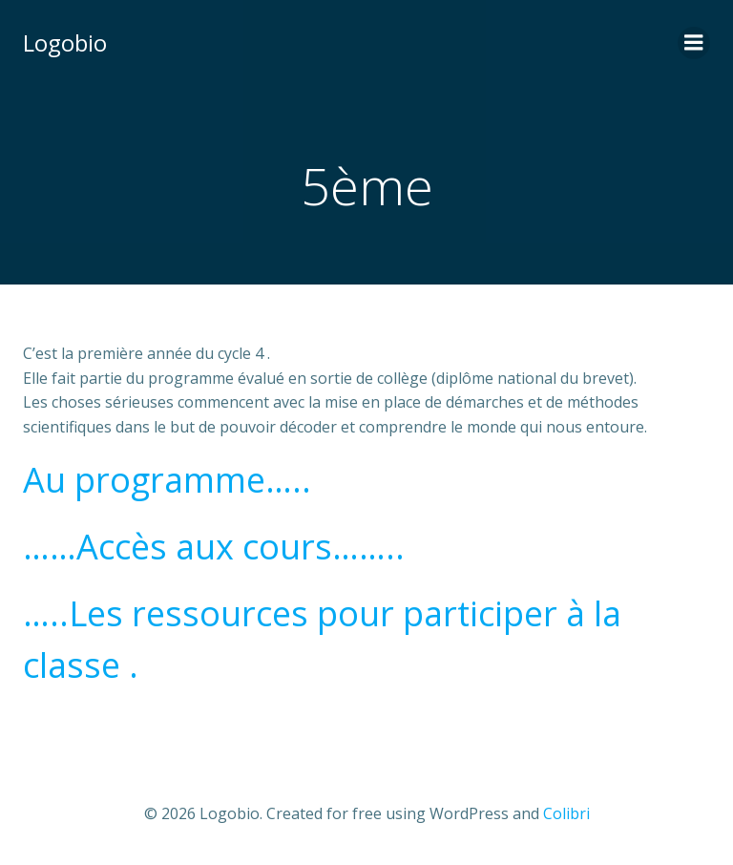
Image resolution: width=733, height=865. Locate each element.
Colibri (566, 813)
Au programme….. (167, 479)
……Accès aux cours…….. (214, 546)
